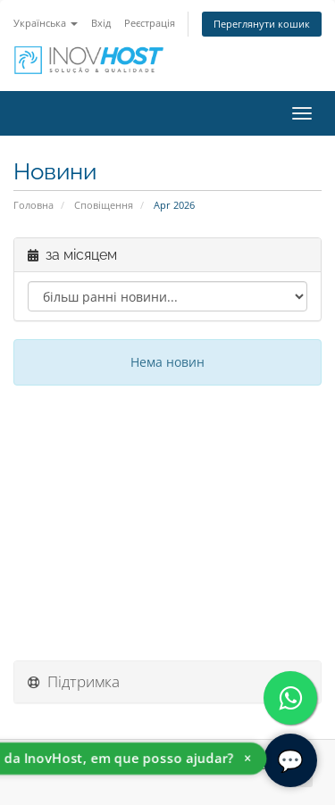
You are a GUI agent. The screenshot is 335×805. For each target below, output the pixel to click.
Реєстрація (149, 22)
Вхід (101, 22)
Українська (45, 22)
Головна (33, 205)
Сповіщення (103, 205)
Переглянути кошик (262, 23)
